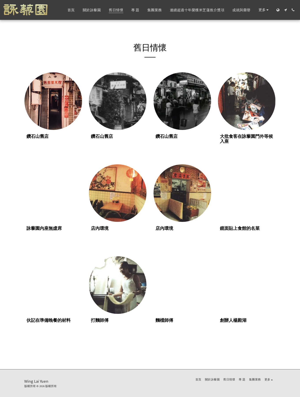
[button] (285, 10)
